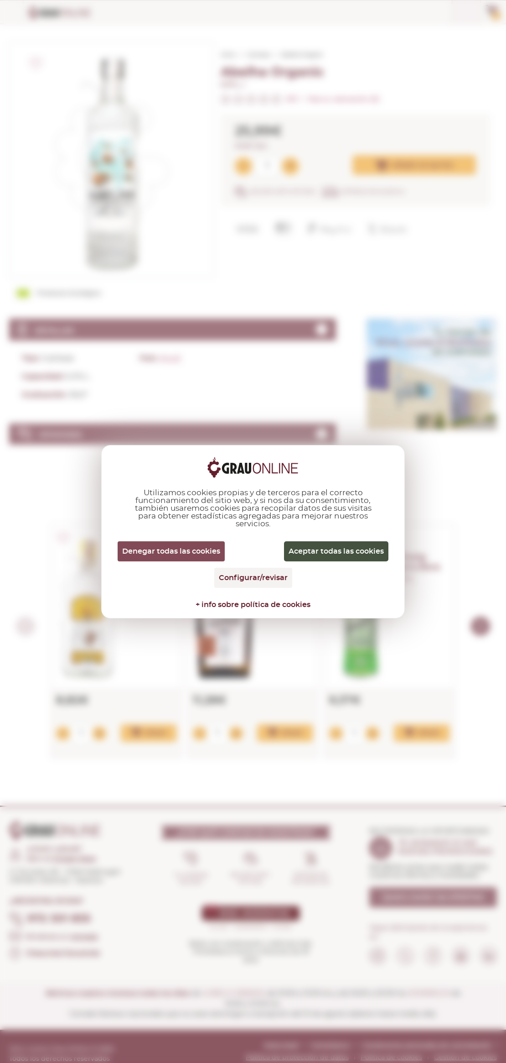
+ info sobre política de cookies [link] (253, 604)
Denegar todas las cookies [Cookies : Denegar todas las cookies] (171, 551)
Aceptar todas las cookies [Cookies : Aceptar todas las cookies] (336, 551)
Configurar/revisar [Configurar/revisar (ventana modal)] (253, 577)
